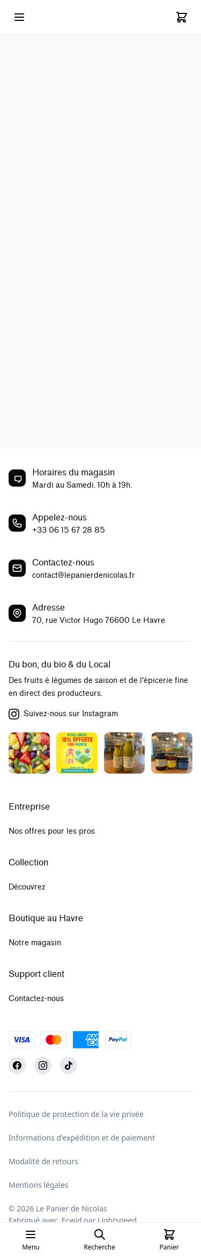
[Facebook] (17, 1065)
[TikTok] (68, 1065)
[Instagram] (42, 1065)
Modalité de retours (43, 1161)
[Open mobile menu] (19, 17)
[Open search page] (99, 1240)
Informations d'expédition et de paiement (82, 1138)
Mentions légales (39, 1185)
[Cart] (181, 17)
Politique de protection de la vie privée (76, 1114)
